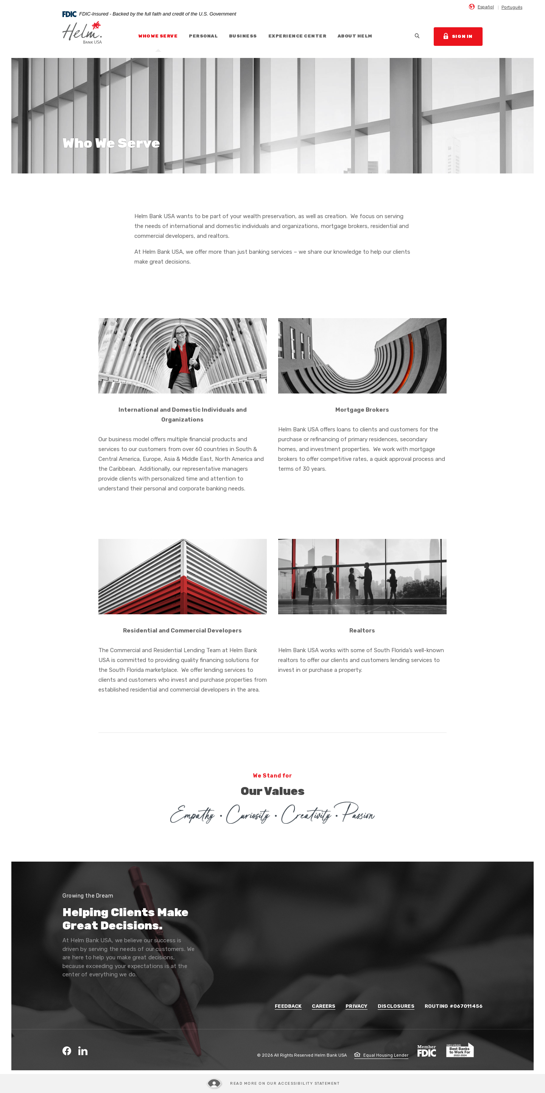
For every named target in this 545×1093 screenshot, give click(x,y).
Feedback (288, 1006)
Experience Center (297, 36)
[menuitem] (481, 6)
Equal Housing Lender (381, 1055)
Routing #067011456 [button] (454, 1006)
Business (243, 36)
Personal (203, 36)
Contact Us (9, 522)
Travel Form (9, 575)
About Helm (355, 36)
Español (486, 7)
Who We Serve (158, 36)
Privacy (356, 1006)
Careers (323, 1006)
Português (511, 7)
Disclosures (396, 1006)
